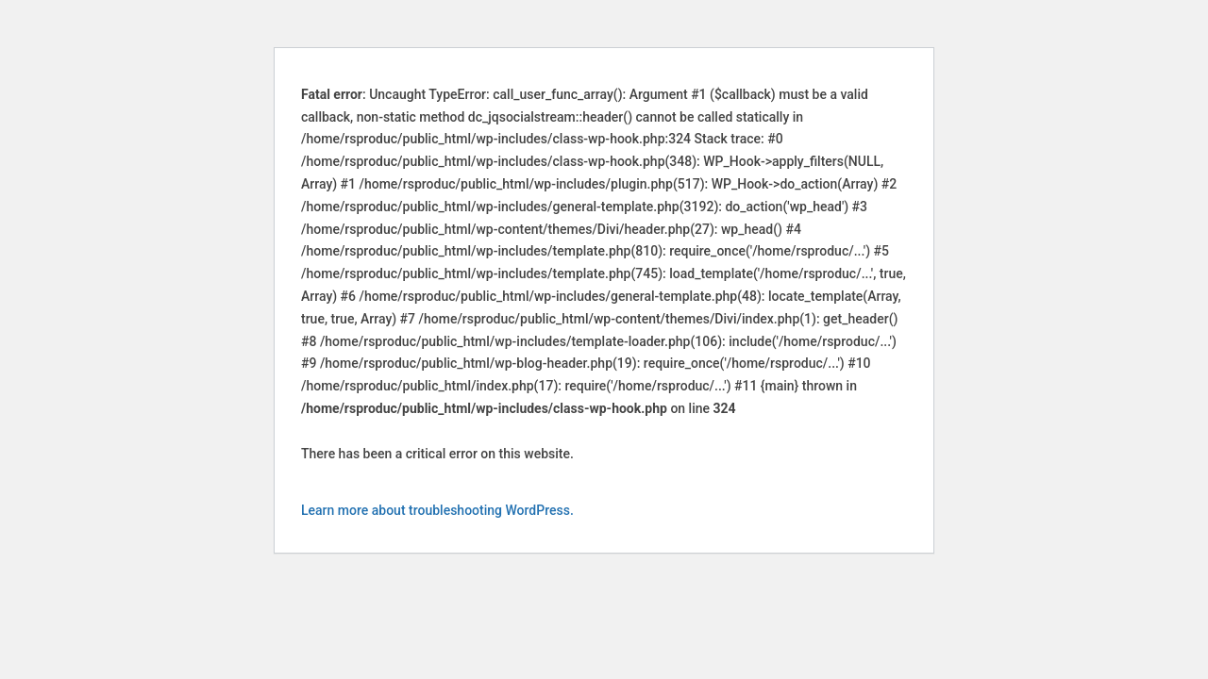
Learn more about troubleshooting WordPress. (437, 510)
